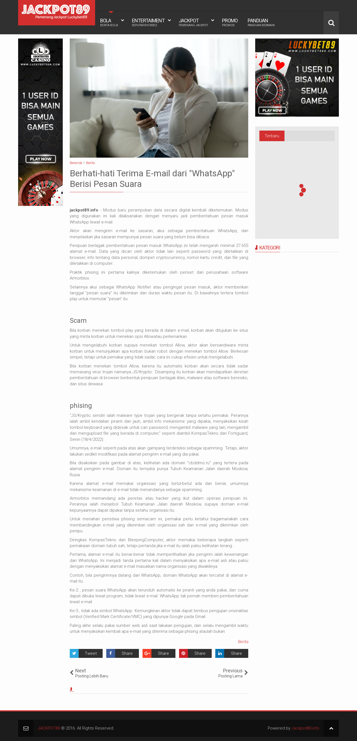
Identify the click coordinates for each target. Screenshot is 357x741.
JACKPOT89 (49, 728)
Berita (243, 641)
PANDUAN (261, 22)
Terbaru (272, 135)
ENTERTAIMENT (148, 22)
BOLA (109, 22)
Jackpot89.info (305, 728)
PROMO (230, 22)
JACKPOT (193, 22)
